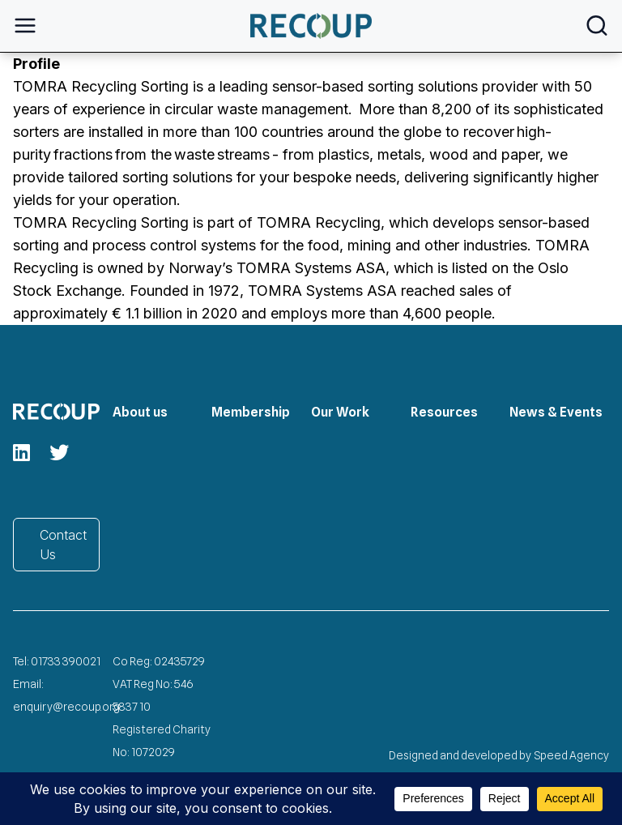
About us (140, 412)
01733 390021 (65, 661)
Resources (444, 412)
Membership (250, 412)
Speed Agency (572, 755)
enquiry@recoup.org (66, 706)
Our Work (340, 412)
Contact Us (63, 544)
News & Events (556, 412)
